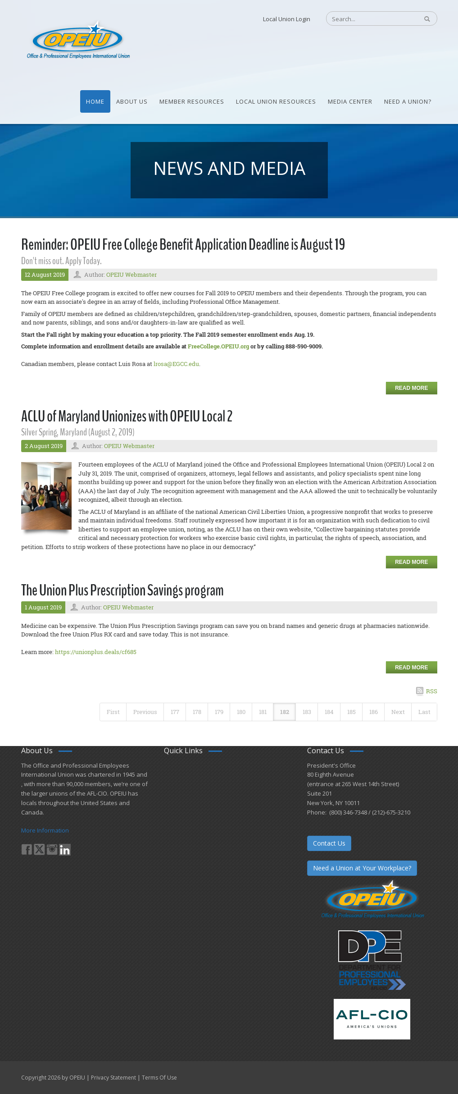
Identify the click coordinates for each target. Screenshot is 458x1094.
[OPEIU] (77, 40)
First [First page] (113, 712)
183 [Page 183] (307, 712)
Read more (411, 388)
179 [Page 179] (219, 712)
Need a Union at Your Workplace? (362, 868)
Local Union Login (286, 19)
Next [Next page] (398, 712)
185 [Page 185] (351, 712)
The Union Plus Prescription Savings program (122, 590)
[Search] (368, 19)
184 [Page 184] (329, 712)
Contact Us (329, 843)
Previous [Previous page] (145, 712)
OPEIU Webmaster (131, 274)
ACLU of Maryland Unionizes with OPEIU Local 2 (126, 416)
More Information (45, 830)
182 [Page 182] (284, 712)
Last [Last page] (424, 712)
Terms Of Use (159, 1077)
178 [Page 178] (197, 712)
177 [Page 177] (175, 712)
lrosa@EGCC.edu (176, 364)
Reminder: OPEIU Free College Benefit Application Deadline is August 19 (183, 244)
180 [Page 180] (241, 712)
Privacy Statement (113, 1077)
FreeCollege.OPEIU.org (218, 346)
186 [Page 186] (373, 712)
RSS (431, 691)
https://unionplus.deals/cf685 (95, 652)
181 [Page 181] (263, 712)
